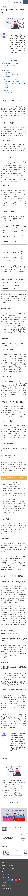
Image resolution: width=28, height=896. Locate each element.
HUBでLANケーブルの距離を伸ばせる (14, 81)
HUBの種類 (8, 72)
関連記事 (6, 90)
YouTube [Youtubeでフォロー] (20, 819)
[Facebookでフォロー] (9, 880)
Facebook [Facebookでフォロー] (8, 816)
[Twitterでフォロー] (12, 880)
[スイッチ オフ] (25, 2)
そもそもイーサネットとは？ (11, 63)
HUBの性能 (8, 76)
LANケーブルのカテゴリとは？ (12, 92)
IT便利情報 (4, 6)
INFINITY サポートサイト (15, 893)
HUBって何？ (7, 70)
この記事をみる (14, 802)
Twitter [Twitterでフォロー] (20, 816)
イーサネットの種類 (10, 65)
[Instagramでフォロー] (16, 880)
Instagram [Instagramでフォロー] (8, 819)
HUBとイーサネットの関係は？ (11, 79)
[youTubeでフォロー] (19, 880)
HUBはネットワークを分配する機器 (14, 74)
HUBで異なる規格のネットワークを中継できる (15, 84)
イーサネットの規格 (10, 67)
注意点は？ (7, 87)
